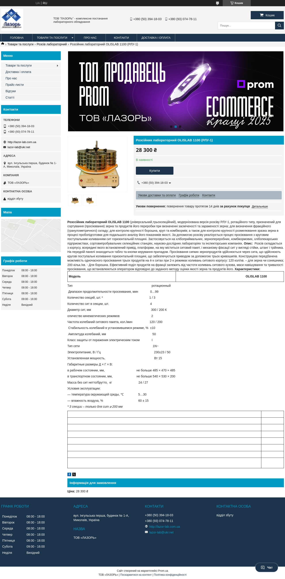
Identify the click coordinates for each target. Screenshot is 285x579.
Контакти (121, 37)
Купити (154, 170)
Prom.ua (163, 570)
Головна (17, 37)
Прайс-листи (15, 84)
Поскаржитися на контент (136, 574)
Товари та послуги (52, 37)
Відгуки (11, 91)
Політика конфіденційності (170, 574)
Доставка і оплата (156, 37)
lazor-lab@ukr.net (19, 147)
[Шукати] (279, 25)
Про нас (90, 37)
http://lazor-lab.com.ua (22, 142)
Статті (10, 97)
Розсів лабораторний (52, 44)
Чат (267, 567)
